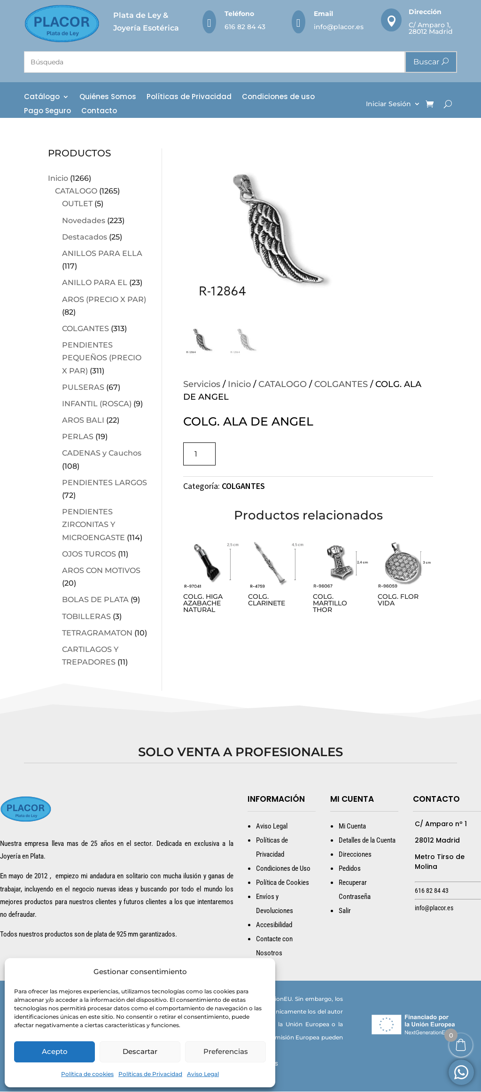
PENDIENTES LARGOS (104, 482)
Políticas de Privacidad (150, 1073)
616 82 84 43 (245, 27)
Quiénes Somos (107, 97)
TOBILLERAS (86, 616)
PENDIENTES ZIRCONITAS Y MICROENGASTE (93, 525)
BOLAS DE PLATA (95, 600)
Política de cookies (87, 1073)
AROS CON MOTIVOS (101, 570)
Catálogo (42, 97)
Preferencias (225, 1051)
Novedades (83, 220)
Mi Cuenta (352, 826)
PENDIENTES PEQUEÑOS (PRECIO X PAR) (101, 358)
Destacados (84, 236)
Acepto (55, 1051)
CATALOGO (76, 191)
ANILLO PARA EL (94, 283)
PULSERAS (83, 387)
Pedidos (350, 868)
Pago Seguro (47, 112)
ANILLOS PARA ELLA (102, 253)
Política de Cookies (282, 882)
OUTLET (77, 204)
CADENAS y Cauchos (101, 453)
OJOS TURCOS (89, 554)
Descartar (140, 1051)
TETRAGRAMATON (97, 632)
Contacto (99, 112)
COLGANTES (85, 328)
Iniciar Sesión (388, 104)
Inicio (58, 178)
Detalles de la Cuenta (367, 840)
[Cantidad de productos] (199, 454)
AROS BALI (83, 420)
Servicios (201, 384)
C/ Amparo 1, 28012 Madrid (431, 28)
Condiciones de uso (278, 97)
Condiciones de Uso (283, 868)
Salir (345, 910)
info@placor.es (339, 27)
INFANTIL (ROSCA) (97, 403)
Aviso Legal (203, 1073)
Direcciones (355, 854)
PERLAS (77, 437)
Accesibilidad (274, 925)
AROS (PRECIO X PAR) (104, 299)
